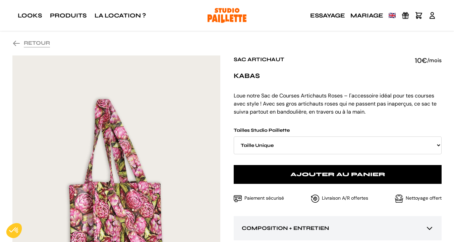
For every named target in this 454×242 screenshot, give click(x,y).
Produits (68, 15)
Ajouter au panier (337, 174)
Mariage (366, 15)
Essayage (327, 15)
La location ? (120, 15)
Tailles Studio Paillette (338, 140)
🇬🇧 (392, 15)
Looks (30, 15)
